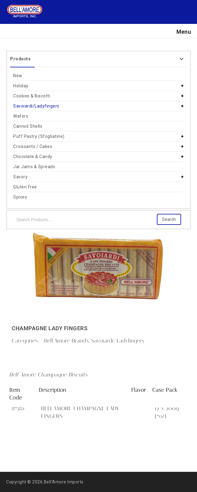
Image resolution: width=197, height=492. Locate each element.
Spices (20, 197)
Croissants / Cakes (32, 146)
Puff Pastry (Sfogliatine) (39, 136)
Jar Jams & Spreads (34, 166)
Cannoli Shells (27, 126)
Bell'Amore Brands (66, 340)
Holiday (20, 85)
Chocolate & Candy (32, 156)
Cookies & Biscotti (31, 95)
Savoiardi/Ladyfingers (36, 106)
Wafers (20, 116)
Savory (20, 176)
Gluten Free (25, 186)
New (17, 75)
